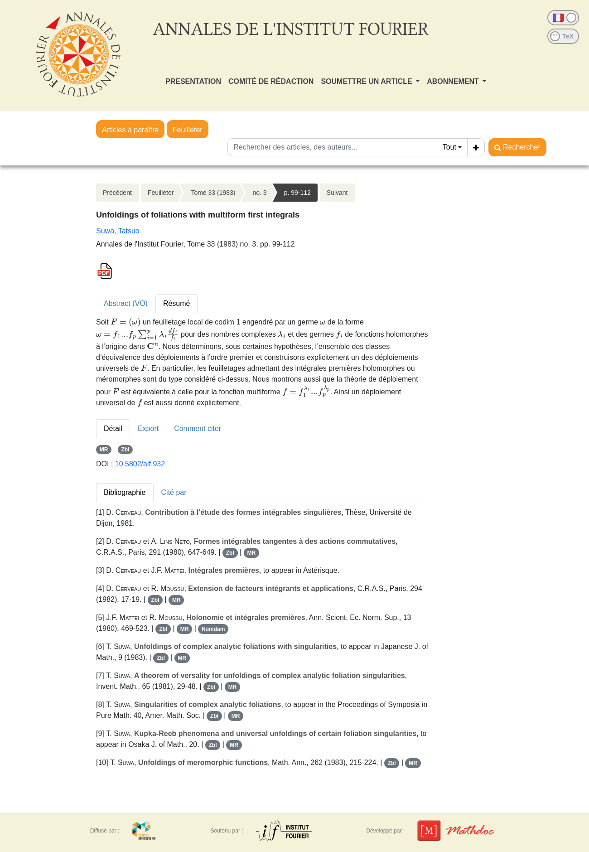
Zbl (125, 449)
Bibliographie (125, 492)
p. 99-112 (297, 192)
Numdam (213, 629)
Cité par (174, 492)
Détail (113, 428)
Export (148, 428)
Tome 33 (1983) (213, 192)
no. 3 (259, 192)
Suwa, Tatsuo (118, 231)
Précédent (117, 192)
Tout (449, 147)
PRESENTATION (193, 81)
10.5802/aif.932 (140, 464)
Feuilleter (188, 130)
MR (104, 449)
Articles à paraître (130, 130)
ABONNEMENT (454, 81)
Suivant (337, 192)
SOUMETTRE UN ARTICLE (367, 81)
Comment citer (197, 428)
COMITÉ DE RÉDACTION (271, 81)
